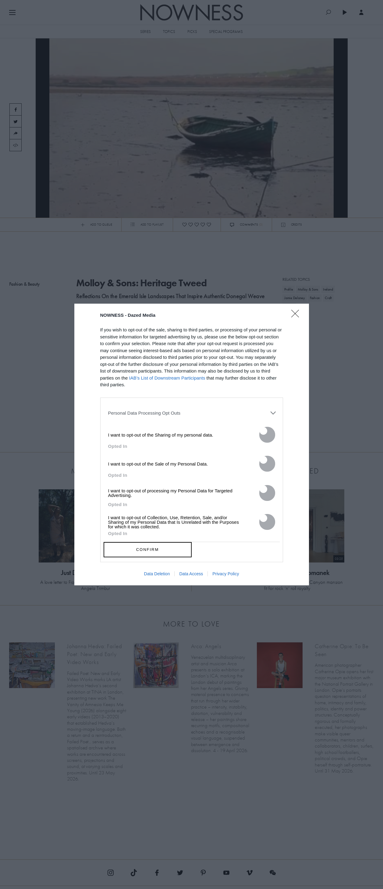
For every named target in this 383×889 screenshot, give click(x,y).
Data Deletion (157, 573)
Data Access (191, 573)
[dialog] (191, 444)
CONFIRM (147, 549)
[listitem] (191, 413)
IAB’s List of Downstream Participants (167, 377)
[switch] (267, 435)
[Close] (297, 317)
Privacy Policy (225, 573)
